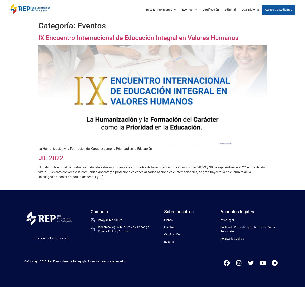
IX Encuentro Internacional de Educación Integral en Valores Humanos (138, 38)
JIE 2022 (50, 158)
